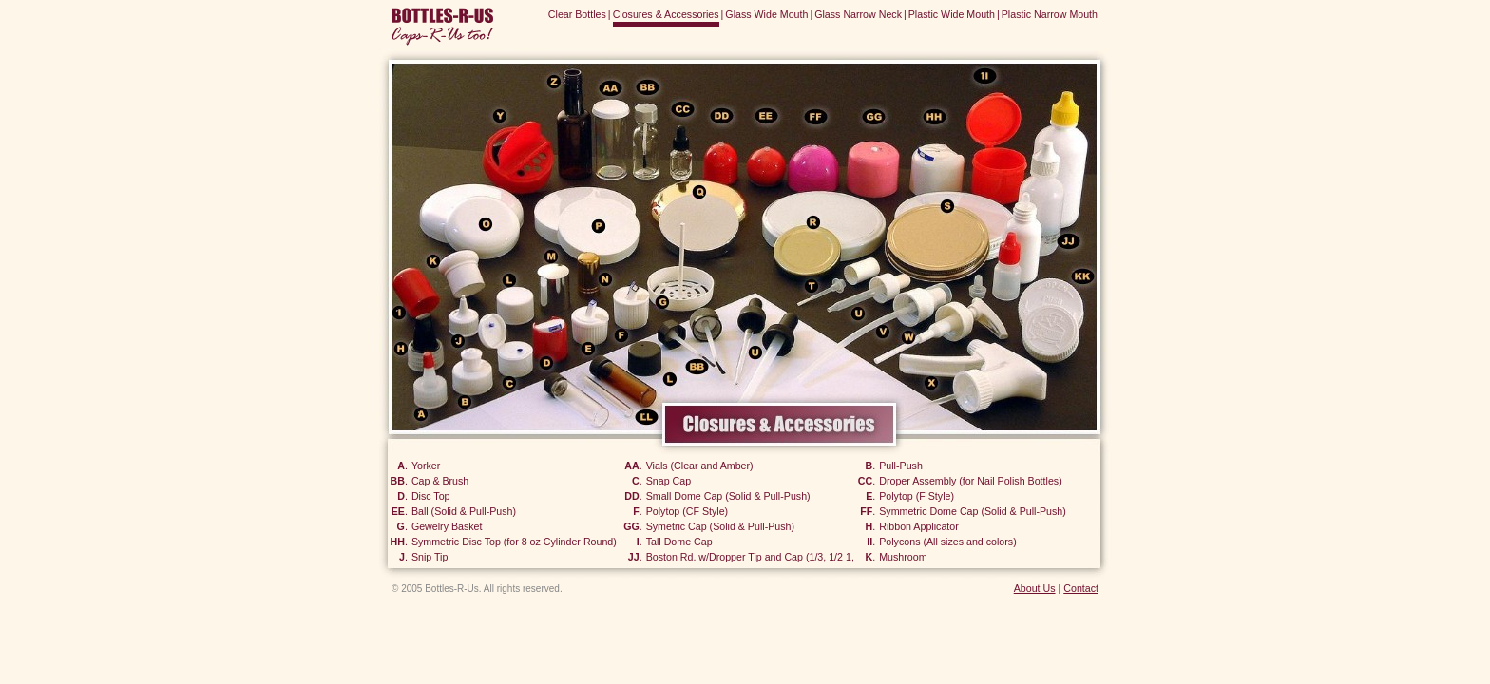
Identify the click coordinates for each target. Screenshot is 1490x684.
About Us (1035, 588)
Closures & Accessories (666, 14)
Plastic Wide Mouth (951, 14)
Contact (1080, 588)
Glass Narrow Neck (858, 14)
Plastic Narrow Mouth (1050, 14)
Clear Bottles (577, 14)
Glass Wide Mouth (766, 14)
